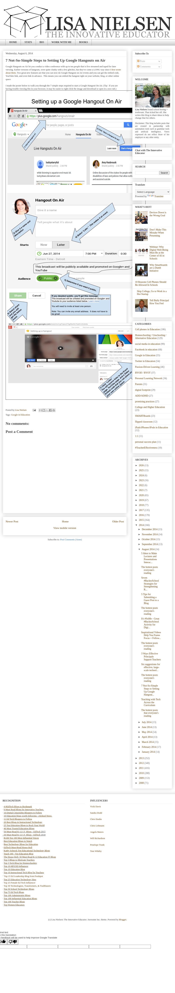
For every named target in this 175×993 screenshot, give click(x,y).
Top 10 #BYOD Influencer (16, 866)
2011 (141, 768)
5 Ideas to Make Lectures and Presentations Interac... (149, 557)
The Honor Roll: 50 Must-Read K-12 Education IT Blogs (30, 857)
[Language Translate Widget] (152, 192)
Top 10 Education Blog (14, 869)
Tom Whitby (96, 851)
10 (5, 815)
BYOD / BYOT (143, 372)
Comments (143, 66)
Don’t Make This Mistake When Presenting (158, 232)
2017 (142, 510)
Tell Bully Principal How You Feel (159, 302)
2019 (142, 500)
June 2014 (147, 727)
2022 (142, 485)
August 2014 (148, 549)
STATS (28, 42)
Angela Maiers (97, 832)
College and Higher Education (150, 407)
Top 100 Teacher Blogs (14, 901)
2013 (142, 758)
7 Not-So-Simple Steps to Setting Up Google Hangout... (150, 690)
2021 (142, 490)
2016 (142, 515)
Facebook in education (146, 349)
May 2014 (147, 732)
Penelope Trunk (97, 844)
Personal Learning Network (148, 378)
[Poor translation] (12, 942)
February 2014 (149, 747)
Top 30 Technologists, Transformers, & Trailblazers (27, 886)
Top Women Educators (14, 904)
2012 (142, 763)
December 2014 (150, 529)
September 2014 (150, 544)
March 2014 (148, 742)
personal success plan (145, 442)
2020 (142, 495)
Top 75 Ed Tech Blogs (14, 892)
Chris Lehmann (97, 825)
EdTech (36, 831)
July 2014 (147, 722)
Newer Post (12, 521)
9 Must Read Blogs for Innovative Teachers (24, 809)
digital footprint (142, 390)
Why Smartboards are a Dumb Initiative (158, 268)
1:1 (136, 436)
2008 (142, 783)
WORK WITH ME (61, 42)
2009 (142, 778)
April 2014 (147, 737)
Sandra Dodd (96, 812)
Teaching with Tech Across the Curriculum (150, 702)
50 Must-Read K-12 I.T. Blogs (18, 831)
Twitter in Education (145, 361)
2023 (142, 480)
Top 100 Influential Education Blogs (20, 898)
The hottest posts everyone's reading (149, 570)
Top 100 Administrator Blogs (17, 895)
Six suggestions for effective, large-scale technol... (150, 667)
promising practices (144, 401)
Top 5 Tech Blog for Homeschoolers (20, 863)
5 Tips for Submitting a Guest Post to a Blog (150, 598)
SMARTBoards (142, 416)
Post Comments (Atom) (71, 539)
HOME (13, 42)
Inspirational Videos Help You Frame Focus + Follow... (151, 635)
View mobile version (64, 527)
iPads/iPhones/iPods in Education (151, 427)
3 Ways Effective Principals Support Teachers (151, 656)
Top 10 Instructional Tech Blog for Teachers (24, 872)
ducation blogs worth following (22, 815)
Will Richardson (97, 838)
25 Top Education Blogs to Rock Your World (24, 825)
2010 (142, 773)
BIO (42, 42)
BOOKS (83, 42)
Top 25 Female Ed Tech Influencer (19, 882)
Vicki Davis (95, 806)
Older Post (118, 521)
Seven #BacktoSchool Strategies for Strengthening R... (150, 583)
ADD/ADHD (141, 395)
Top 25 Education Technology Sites (20, 879)
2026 (142, 465)
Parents (138, 384)
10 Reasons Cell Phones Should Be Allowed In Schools (150, 283)
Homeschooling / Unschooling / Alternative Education (150, 336)
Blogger (122, 919)
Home (65, 521)
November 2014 (150, 534)
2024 (142, 475)
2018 (142, 505)
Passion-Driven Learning (147, 367)
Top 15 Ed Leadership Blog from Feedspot (23, 876)
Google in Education (20, 414)
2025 (142, 470)
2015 (142, 520)
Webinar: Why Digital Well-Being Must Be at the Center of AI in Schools (159, 253)
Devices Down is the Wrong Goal (158, 214)
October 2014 (149, 539)
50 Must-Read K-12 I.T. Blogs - (18, 834)
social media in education (147, 344)
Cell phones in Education (147, 329)
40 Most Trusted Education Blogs (19, 828)
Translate (155, 196)
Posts (141, 61)
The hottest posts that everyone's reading (150, 713)
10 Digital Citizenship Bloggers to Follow (23, 812)
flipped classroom (144, 421)
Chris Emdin (96, 819)
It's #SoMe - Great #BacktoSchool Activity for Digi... (150, 623)
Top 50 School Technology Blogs (19, 889)
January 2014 (149, 752)
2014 (142, 525)
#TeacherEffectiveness (146, 447)
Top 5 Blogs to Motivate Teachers (19, 860)
